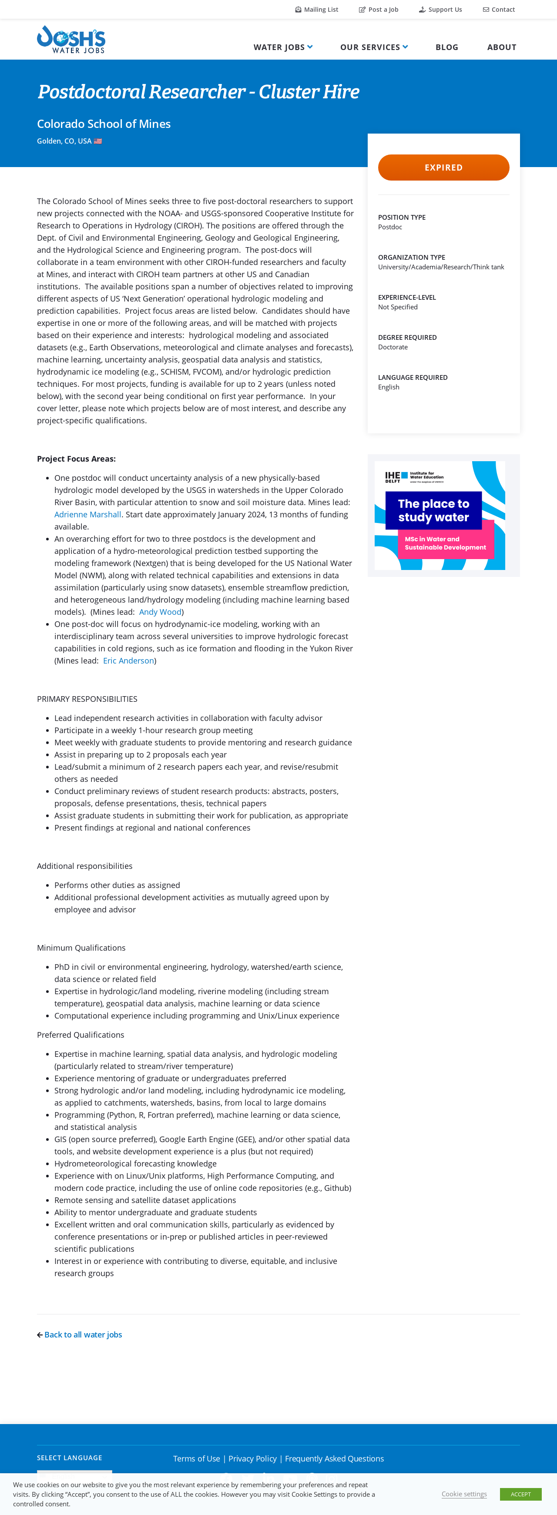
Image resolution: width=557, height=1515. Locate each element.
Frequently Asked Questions (334, 1458)
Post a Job (379, 9)
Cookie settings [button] (464, 1493)
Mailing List (317, 9)
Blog (447, 47)
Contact (499, 9)
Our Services (370, 47)
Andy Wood (160, 612)
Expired (444, 167)
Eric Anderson (128, 660)
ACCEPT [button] (521, 1494)
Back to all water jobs (79, 1334)
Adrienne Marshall (87, 514)
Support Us (440, 9)
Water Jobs (279, 47)
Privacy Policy (252, 1458)
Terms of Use (196, 1458)
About (502, 47)
